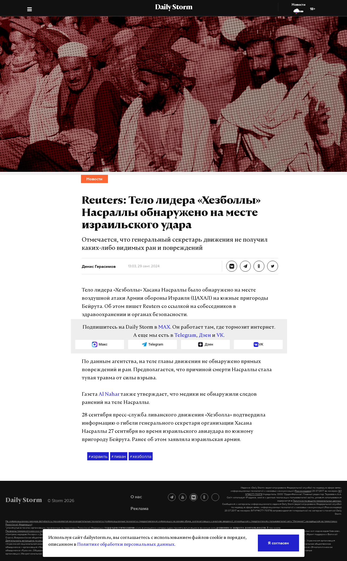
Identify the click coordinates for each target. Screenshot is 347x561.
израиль (98, 456)
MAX (164, 327)
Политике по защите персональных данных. (317, 500)
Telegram (185, 335)
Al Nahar (109, 394)
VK (220, 335)
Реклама (140, 508)
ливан (118, 456)
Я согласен (278, 543)
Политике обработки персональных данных (125, 544)
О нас (136, 496)
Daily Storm (173, 7)
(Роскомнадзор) (303, 491)
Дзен (205, 335)
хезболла (140, 456)
